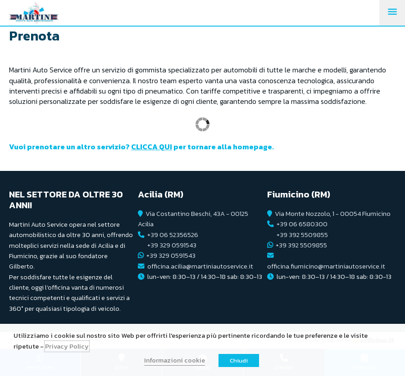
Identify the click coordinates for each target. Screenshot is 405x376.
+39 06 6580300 (302, 224)
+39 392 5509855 (302, 235)
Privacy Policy (67, 346)
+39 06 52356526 (172, 235)
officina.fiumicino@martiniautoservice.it (326, 266)
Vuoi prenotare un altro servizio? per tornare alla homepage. (141, 146)
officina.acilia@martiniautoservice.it (200, 266)
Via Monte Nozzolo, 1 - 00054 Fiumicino (333, 214)
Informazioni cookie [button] (174, 360)
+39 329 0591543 (171, 245)
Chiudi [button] (239, 360)
